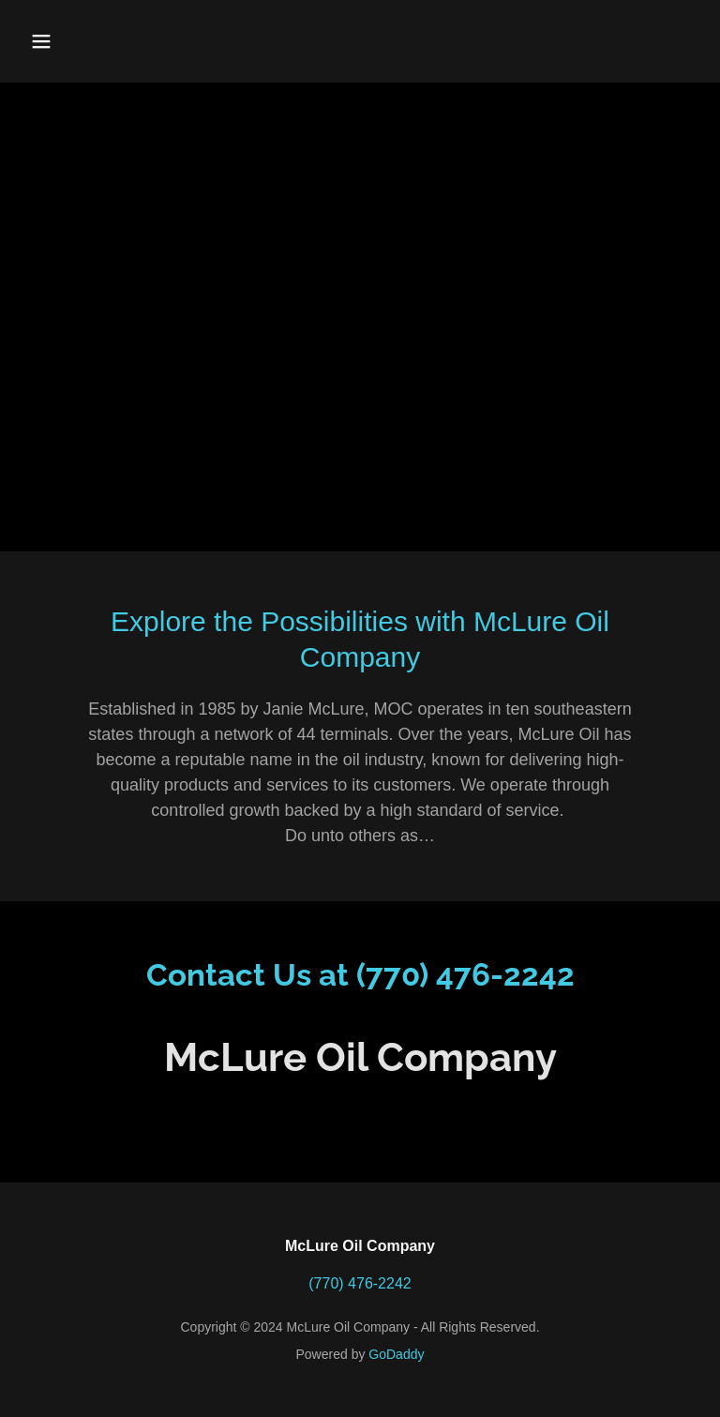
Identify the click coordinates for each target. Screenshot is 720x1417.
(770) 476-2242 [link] (359, 1283)
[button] (99, 41)
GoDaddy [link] (396, 1354)
